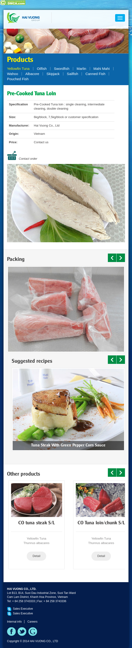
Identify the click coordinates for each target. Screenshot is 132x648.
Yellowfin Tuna (18, 69)
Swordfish (61, 69)
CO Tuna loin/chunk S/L (101, 523)
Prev (112, 258)
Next (121, 258)
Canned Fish (95, 74)
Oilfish (42, 69)
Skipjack (53, 74)
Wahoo (12, 74)
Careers (32, 621)
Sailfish (72, 74)
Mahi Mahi (102, 69)
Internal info (14, 621)
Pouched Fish (18, 79)
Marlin (81, 69)
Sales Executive (23, 608)
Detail (36, 556)
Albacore (32, 74)
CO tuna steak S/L (36, 523)
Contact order (28, 158)
